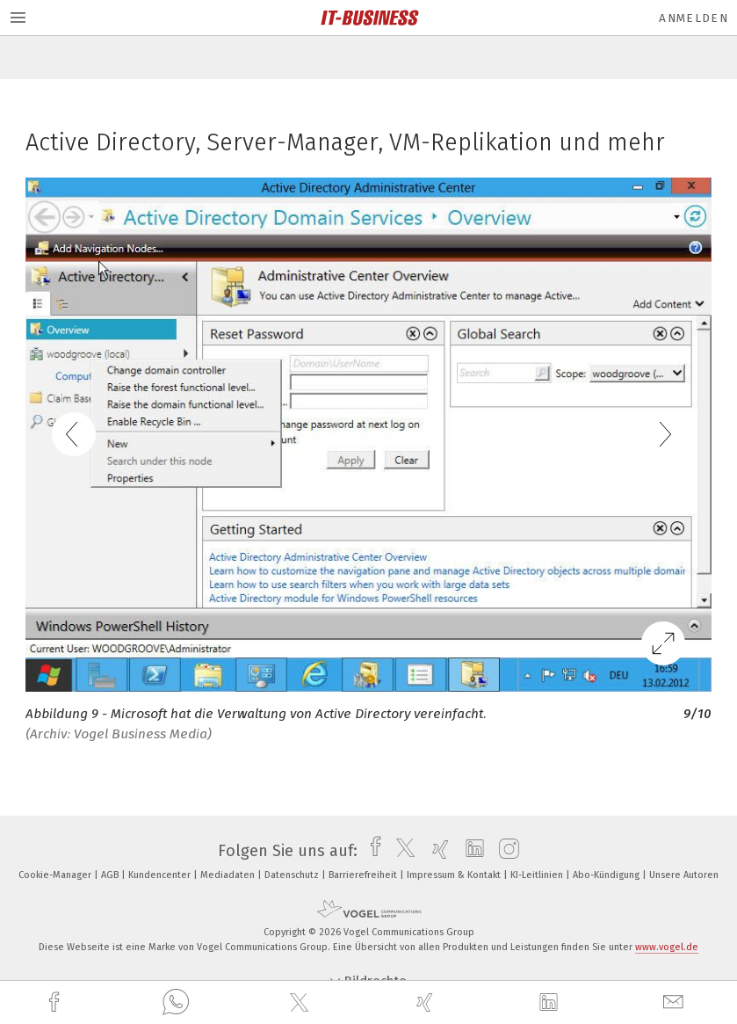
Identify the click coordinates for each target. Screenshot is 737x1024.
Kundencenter (160, 875)
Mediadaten (228, 875)
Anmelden (693, 18)
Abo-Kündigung (607, 875)
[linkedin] (551, 1002)
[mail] (675, 1002)
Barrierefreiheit (364, 875)
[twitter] (301, 1003)
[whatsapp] (176, 1003)
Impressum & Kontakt (455, 875)
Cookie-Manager (56, 875)
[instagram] (504, 851)
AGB (111, 875)
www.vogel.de (666, 947)
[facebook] (56, 1002)
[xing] (427, 1002)
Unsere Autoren (684, 875)
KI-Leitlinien (538, 875)
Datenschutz (293, 875)
